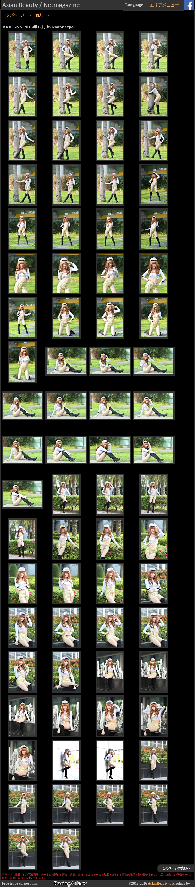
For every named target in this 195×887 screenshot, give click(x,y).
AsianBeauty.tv (160, 883)
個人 (38, 15)
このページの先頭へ (176, 868)
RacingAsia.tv (70, 883)
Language (134, 5)
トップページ (13, 15)
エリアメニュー (164, 5)
